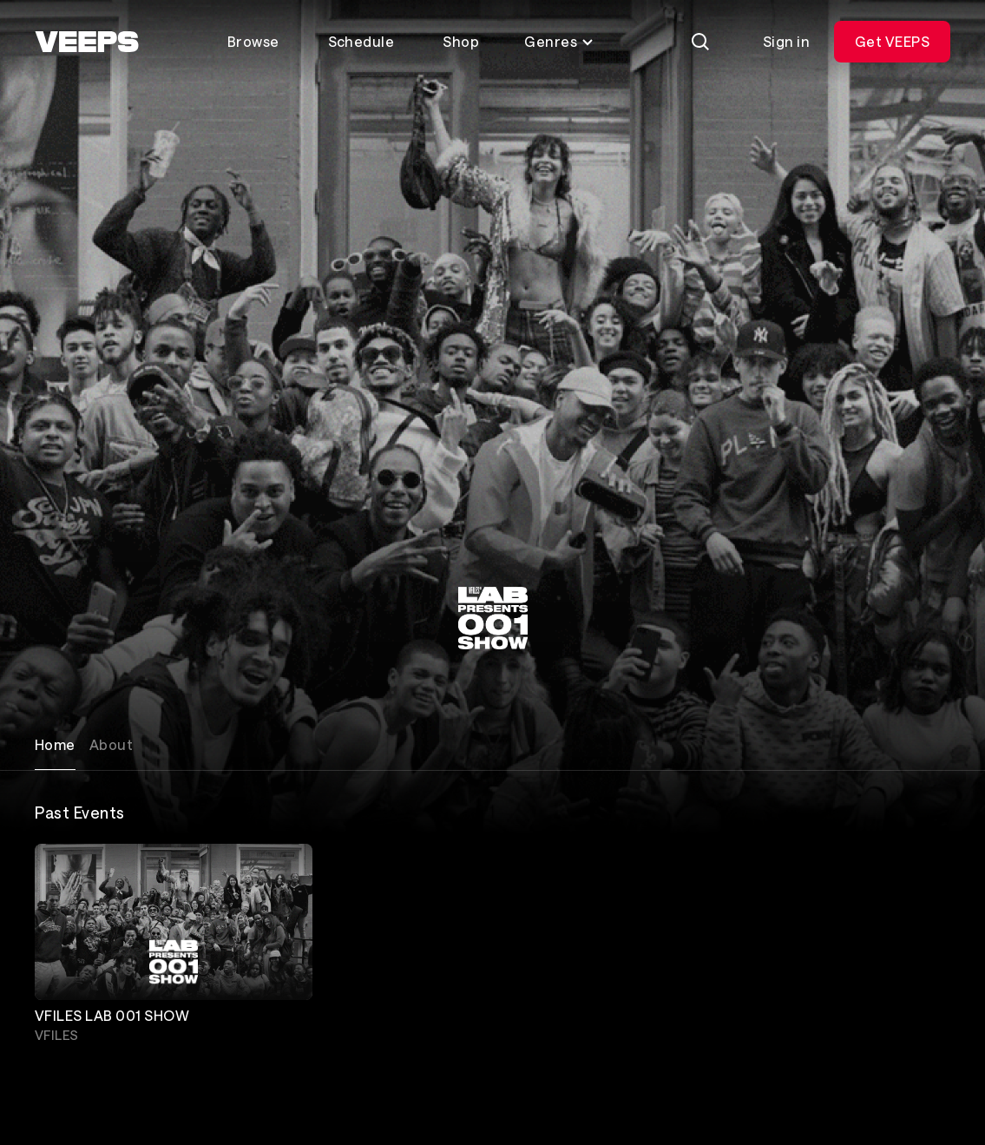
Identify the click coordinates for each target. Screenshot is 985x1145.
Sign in (786, 41)
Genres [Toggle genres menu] (559, 41)
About (111, 744)
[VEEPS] (87, 41)
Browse (253, 41)
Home (55, 744)
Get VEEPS (892, 41)
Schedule (361, 41)
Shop (461, 41)
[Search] (700, 42)
